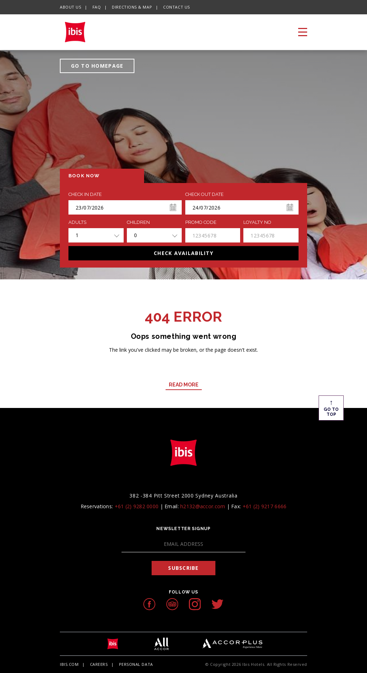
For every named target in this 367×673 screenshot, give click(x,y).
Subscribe (183, 567)
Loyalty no (257, 222)
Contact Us (176, 7)
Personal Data (136, 664)
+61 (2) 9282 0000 (137, 506)
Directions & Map (132, 7)
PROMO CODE (200, 222)
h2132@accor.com (202, 506)
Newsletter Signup (183, 528)
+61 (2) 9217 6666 (265, 506)
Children (138, 222)
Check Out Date (204, 194)
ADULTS (77, 222)
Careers (99, 664)
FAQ (96, 7)
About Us (70, 7)
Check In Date (85, 194)
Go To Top (331, 407)
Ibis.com (69, 664)
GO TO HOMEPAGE (97, 65)
